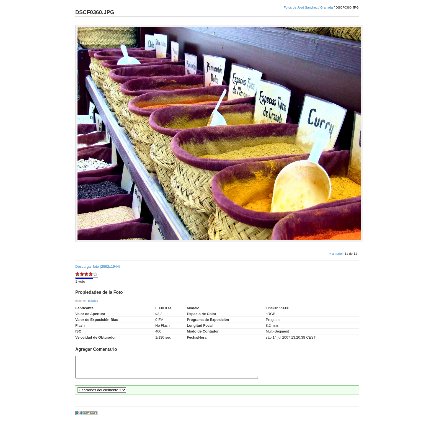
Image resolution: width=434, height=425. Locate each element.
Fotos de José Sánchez (300, 7)
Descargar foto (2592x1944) (97, 266)
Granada (326, 7)
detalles (93, 300)
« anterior (336, 253)
